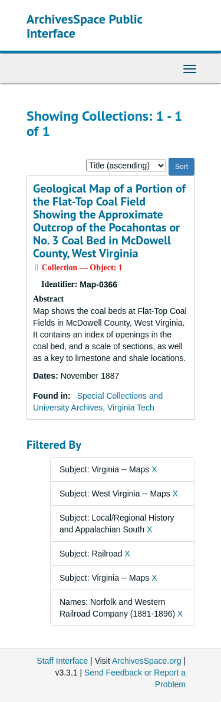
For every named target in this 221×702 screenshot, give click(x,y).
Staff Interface (62, 660)
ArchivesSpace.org (147, 660)
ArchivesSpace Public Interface (85, 26)
